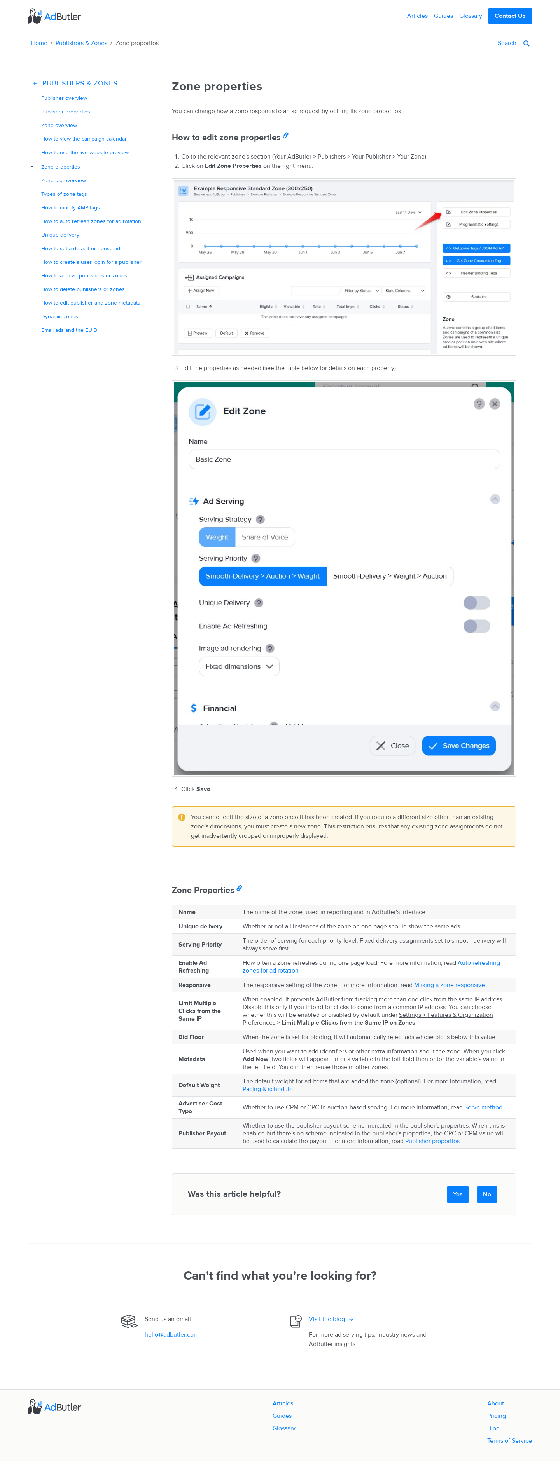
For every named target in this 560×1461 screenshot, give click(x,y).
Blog (493, 1428)
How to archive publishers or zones (84, 275)
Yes (458, 1194)
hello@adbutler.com (172, 1335)
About (495, 1403)
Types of (64, 194)
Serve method (483, 1107)
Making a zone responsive (449, 985)
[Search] (478, 43)
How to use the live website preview (85, 152)
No (487, 1194)
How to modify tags (70, 207)
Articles (417, 16)
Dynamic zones (59, 316)
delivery (60, 235)
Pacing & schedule (268, 1089)
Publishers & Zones (81, 43)
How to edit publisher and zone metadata (90, 303)
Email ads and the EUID (69, 330)
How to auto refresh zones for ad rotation (91, 221)
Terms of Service (509, 1441)
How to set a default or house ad (80, 248)
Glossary (470, 16)
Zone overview (59, 125)
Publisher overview (64, 98)
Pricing (496, 1416)
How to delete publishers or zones (83, 289)
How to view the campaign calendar (84, 139)
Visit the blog (327, 1319)
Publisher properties (65, 111)
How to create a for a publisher (91, 262)
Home (39, 43)
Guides (443, 16)
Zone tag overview (63, 180)
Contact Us (510, 16)
